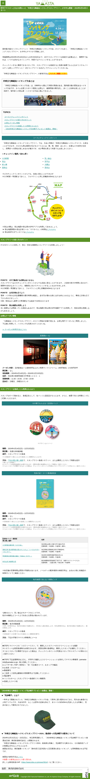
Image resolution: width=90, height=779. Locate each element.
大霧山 (47, 164)
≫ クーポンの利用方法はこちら (14, 329)
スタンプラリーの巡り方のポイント (18, 120)
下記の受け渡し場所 (15, 460)
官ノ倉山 (48, 158)
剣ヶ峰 (4, 164)
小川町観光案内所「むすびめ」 (13, 545)
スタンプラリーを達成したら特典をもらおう (21, 126)
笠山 (3, 161)
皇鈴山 (4, 167)
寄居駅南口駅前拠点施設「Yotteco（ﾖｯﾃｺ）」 (17, 556)
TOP (86, 775)
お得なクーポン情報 (12, 123)
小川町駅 (5, 158)
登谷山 (47, 167)
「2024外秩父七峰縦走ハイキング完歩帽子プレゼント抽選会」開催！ (31, 129)
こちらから (51, 229)
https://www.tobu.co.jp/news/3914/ (35, 762)
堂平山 (47, 161)
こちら (20, 757)
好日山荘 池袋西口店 (9, 561)
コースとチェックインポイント (16, 117)
